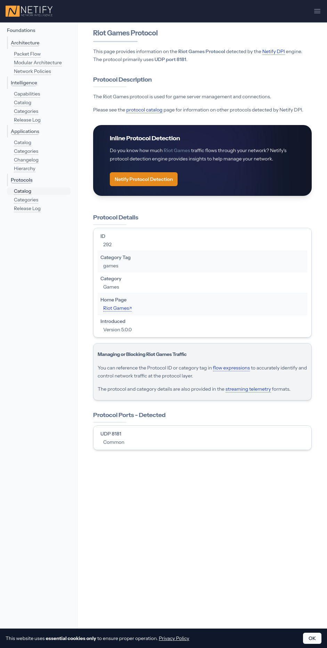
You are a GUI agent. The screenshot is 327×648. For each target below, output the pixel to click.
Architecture (25, 43)
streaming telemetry (248, 389)
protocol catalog (144, 110)
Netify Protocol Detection (144, 179)
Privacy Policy (174, 638)
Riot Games (116, 308)
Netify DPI (273, 51)
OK (312, 638)
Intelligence (24, 83)
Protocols (21, 180)
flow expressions (231, 368)
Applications (25, 131)
